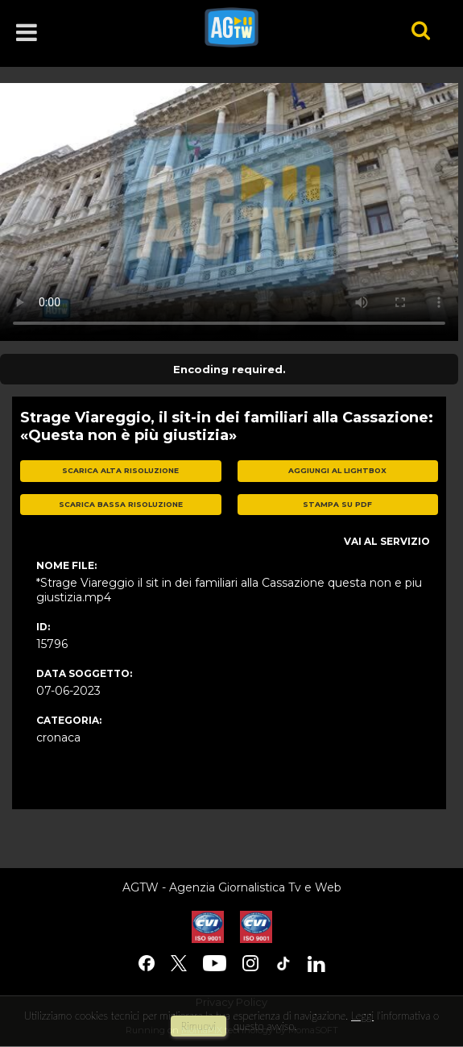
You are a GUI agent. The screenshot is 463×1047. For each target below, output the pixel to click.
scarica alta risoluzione (120, 470)
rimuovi (199, 1026)
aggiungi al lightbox (337, 470)
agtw (285, 27)
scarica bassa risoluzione (121, 504)
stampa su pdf (337, 504)
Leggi (362, 1015)
